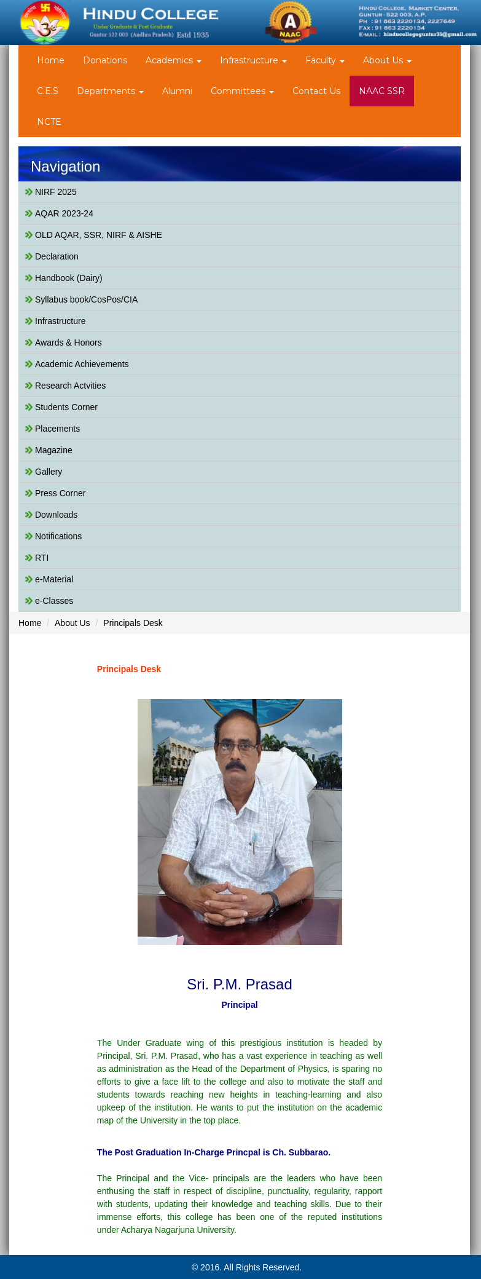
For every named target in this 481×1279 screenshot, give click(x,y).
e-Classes (54, 601)
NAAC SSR (382, 91)
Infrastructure (253, 60)
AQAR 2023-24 (64, 213)
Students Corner (66, 407)
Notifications (58, 536)
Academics (173, 60)
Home (51, 60)
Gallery (48, 472)
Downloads (56, 515)
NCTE (49, 121)
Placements (57, 429)
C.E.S (47, 91)
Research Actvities (70, 385)
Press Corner (60, 493)
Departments (110, 91)
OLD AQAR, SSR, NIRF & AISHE (98, 235)
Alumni (177, 91)
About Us (387, 60)
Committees (242, 91)
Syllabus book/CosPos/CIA (86, 299)
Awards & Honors (68, 342)
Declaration (57, 256)
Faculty (325, 60)
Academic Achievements (82, 364)
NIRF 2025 (56, 192)
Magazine (53, 450)
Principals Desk (132, 623)
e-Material (54, 579)
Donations (105, 60)
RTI (42, 558)
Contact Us (316, 91)
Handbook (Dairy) (69, 278)
